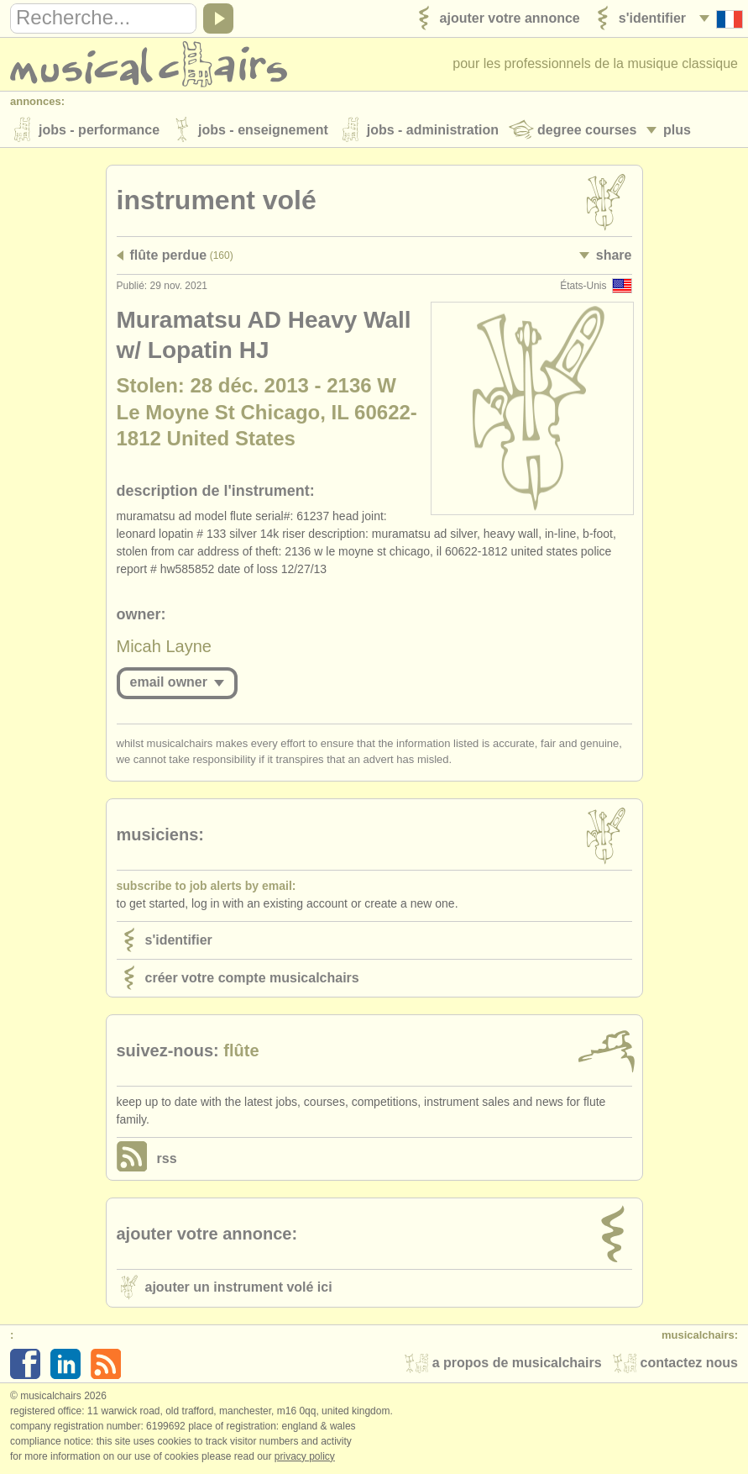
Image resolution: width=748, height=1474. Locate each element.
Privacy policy (305, 1456)
